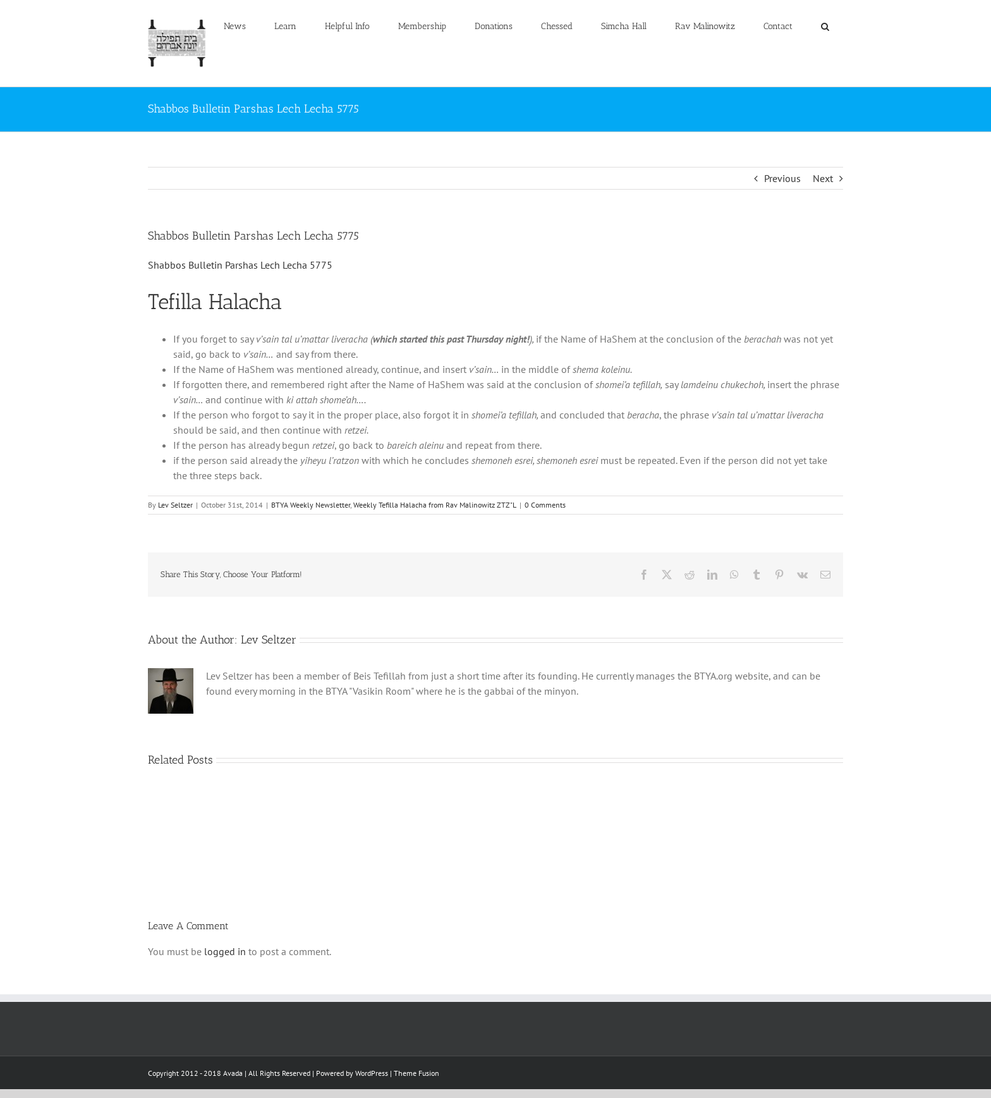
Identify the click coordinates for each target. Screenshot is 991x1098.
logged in (225, 951)
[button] (824, 26)
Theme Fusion (416, 1073)
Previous (782, 178)
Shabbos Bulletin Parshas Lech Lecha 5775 (240, 265)
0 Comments (545, 504)
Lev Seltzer (175, 504)
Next (823, 178)
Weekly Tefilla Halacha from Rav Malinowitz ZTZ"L (434, 504)
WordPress (371, 1073)
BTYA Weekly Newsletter (310, 504)
